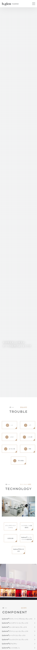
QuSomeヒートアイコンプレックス (13, 635)
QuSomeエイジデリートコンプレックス (15, 623)
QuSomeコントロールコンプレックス (14, 627)
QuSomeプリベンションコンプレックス (15, 631)
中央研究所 (10, 4)
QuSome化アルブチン (9, 644)
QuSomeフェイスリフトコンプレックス (15, 639)
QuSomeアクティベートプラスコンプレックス (17, 619)
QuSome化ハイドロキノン (11, 648)
